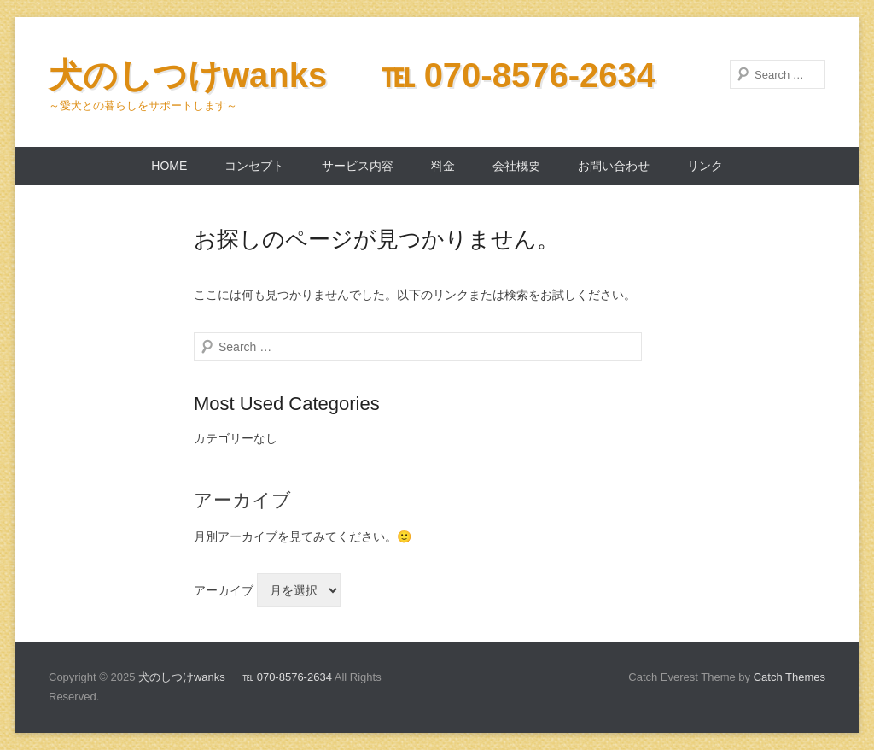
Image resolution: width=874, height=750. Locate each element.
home (169, 166)
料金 (443, 166)
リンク (705, 166)
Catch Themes (789, 677)
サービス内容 (357, 166)
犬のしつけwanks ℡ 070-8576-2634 (352, 75)
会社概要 (516, 166)
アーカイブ (223, 590)
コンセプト (254, 166)
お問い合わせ (614, 166)
